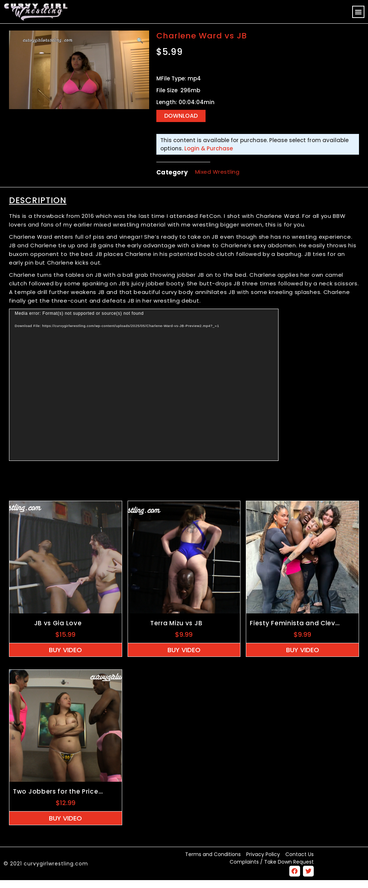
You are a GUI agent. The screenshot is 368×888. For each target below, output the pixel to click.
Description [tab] (37, 208)
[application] (143, 392)
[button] (358, 12)
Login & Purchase (208, 156)
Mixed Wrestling (217, 179)
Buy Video (65, 657)
